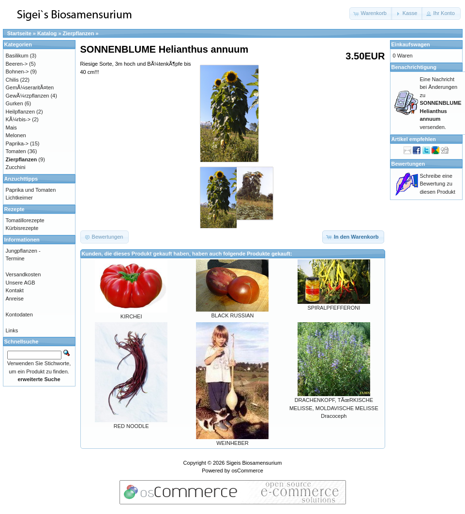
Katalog (47, 33)
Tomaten (16, 151)
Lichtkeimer (19, 197)
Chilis (12, 80)
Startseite (19, 33)
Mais (11, 127)
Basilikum (17, 55)
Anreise (15, 298)
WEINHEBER (232, 443)
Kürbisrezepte (22, 228)
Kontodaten (19, 314)
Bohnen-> (17, 71)
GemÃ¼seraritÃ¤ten (30, 87)
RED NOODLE (131, 426)
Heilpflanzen (20, 111)
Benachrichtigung (414, 67)
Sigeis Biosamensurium (254, 463)
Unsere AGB (20, 283)
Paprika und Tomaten (31, 190)
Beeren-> (17, 64)
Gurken (14, 103)
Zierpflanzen (78, 33)
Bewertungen (408, 164)
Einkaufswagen (410, 44)
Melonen (16, 135)
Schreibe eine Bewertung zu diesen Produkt (437, 184)
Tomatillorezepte (25, 220)
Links (12, 330)
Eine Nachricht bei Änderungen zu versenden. (441, 103)
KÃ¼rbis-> (18, 119)
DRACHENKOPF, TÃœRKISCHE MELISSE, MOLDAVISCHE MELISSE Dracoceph (333, 408)
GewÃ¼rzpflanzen (27, 96)
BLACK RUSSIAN (232, 315)
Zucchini (16, 167)
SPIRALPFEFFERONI (333, 308)
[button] (370, 13)
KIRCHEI (131, 316)
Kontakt (15, 290)
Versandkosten (23, 274)
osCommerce (247, 470)
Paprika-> (17, 143)
